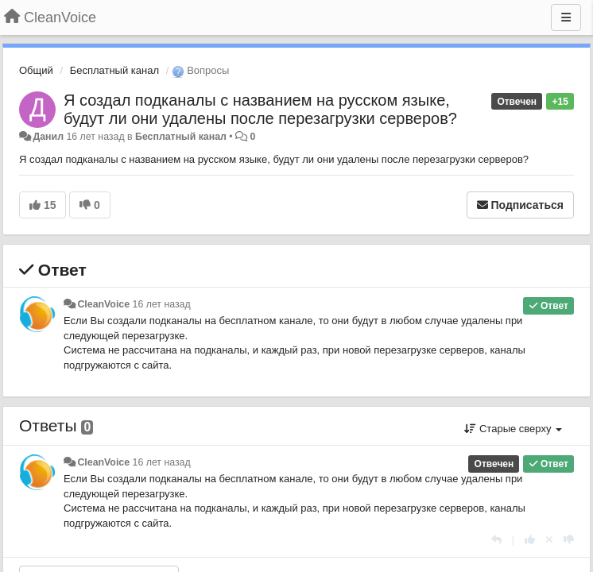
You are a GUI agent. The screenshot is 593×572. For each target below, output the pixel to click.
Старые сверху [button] (513, 429)
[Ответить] (496, 540)
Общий (36, 70)
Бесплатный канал (114, 70)
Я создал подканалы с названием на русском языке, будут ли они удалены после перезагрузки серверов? (260, 109)
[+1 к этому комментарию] (530, 540)
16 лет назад (162, 304)
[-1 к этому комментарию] (569, 540)
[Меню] (566, 17)
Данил (48, 136)
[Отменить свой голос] (549, 540)
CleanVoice (103, 304)
